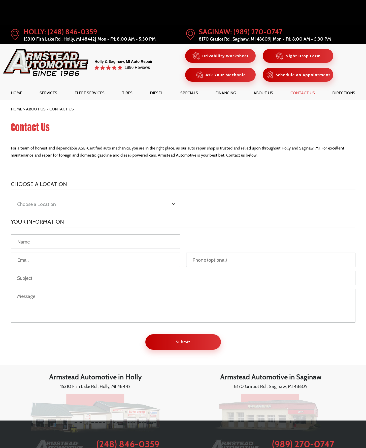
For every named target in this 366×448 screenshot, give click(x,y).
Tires (127, 93)
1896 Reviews (136, 67)
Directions (343, 93)
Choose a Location (39, 184)
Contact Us (302, 93)
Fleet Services (90, 93)
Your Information (37, 221)
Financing (225, 93)
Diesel (156, 93)
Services (48, 93)
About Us (263, 93)
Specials (189, 93)
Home (16, 93)
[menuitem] (16, 92)
